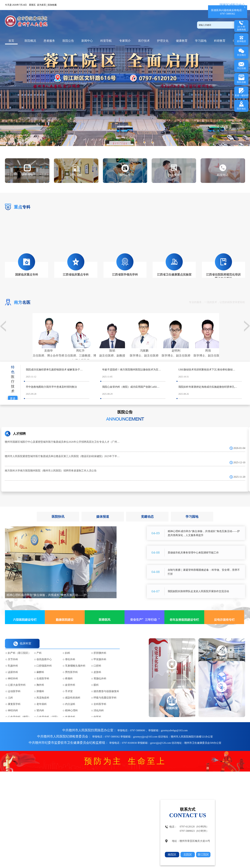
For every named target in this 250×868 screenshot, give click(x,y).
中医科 (97, 710)
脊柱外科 (70, 652)
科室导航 (106, 40)
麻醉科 (40, 665)
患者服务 (49, 40)
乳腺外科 (13, 659)
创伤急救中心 (44, 652)
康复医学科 (14, 697)
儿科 (10, 691)
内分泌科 (70, 697)
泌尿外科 (13, 665)
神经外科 (13, 672)
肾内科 (40, 704)
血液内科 (70, 710)
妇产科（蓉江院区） (19, 646)
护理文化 (163, 40)
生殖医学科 (43, 672)
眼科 (96, 678)
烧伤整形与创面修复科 (106, 684)
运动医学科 (14, 684)
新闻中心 (87, 40)
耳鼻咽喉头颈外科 (75, 659)
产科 (39, 646)
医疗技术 (144, 40)
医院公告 (68, 40)
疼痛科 (69, 672)
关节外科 (13, 652)
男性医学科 (71, 665)
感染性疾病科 (72, 691)
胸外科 (40, 678)
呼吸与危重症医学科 (105, 691)
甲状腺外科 (100, 652)
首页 (11, 40)
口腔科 (97, 659)
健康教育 (182, 40)
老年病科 (42, 697)
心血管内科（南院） (19, 710)
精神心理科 (71, 704)
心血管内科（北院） (48, 710)
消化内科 (99, 704)
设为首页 (41, 5)
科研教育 (219, 40)
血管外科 (70, 678)
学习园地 (200, 40)
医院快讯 (58, 510)
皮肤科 (97, 665)
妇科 (67, 646)
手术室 (69, 684)
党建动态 (147, 510)
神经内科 (13, 704)
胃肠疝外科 (100, 672)
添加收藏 (52, 5)
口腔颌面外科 (44, 659)
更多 (13, 392)
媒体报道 (102, 510)
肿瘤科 (40, 684)
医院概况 (30, 40)
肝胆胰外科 (100, 646)
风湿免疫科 (43, 691)
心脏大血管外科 (17, 678)
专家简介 (125, 40)
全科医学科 (100, 697)
